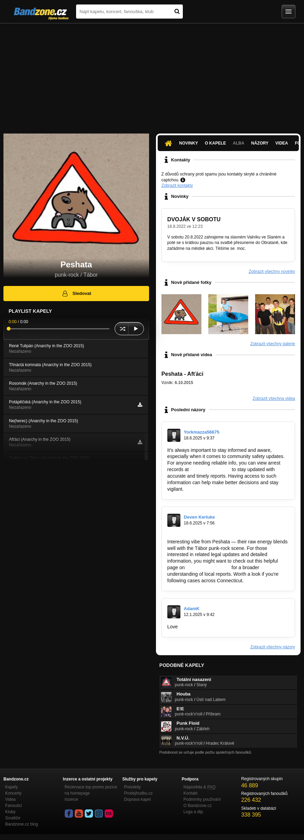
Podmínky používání (202, 799)
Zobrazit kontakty (177, 185)
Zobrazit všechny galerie (272, 343)
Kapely (11, 787)
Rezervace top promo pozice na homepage (91, 790)
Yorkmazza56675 (201, 432)
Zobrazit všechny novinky (272, 271)
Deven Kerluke (199, 517)
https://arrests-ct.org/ (208, 567)
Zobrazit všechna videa (274, 398)
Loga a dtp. (194, 811)
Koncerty (13, 793)
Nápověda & (200, 787)
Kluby (10, 811)
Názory (260, 143)
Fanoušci (13, 805)
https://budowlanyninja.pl (205, 626)
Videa (281, 143)
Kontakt (191, 793)
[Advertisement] (152, 75)
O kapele (215, 143)
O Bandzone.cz (198, 805)
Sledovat (76, 293)
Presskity (132, 787)
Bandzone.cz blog (21, 824)
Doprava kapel (137, 799)
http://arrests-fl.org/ (210, 469)
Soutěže (12, 818)
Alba (238, 143)
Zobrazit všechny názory (272, 647)
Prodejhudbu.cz (138, 793)
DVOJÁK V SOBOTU (194, 219)
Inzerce (71, 799)
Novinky (188, 143)
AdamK (192, 608)
